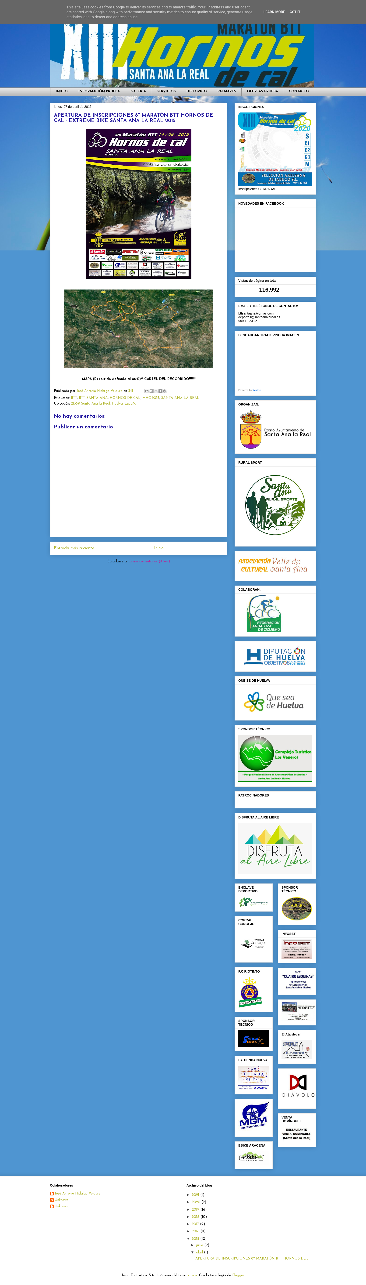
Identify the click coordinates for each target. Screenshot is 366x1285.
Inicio (159, 548)
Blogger (238, 1275)
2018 (196, 1217)
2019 (196, 1210)
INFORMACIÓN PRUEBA (99, 91)
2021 (196, 1195)
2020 (196, 1202)
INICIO (62, 91)
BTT (74, 398)
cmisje (192, 1275)
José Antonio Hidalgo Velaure (77, 1193)
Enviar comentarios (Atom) (149, 561)
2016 (196, 1231)
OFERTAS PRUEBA (262, 91)
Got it (295, 12)
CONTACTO (299, 91)
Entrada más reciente (74, 548)
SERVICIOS (166, 91)
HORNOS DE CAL (125, 398)
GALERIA (138, 91)
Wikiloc (257, 390)
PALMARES (227, 91)
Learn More (274, 12)
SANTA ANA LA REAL (180, 398)
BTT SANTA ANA (93, 398)
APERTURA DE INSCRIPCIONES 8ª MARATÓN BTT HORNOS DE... (251, 1258)
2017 (196, 1224)
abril (200, 1252)
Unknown (61, 1200)
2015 (196, 1239)
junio (200, 1245)
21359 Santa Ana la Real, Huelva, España (103, 403)
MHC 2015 (150, 398)
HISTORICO (197, 91)
